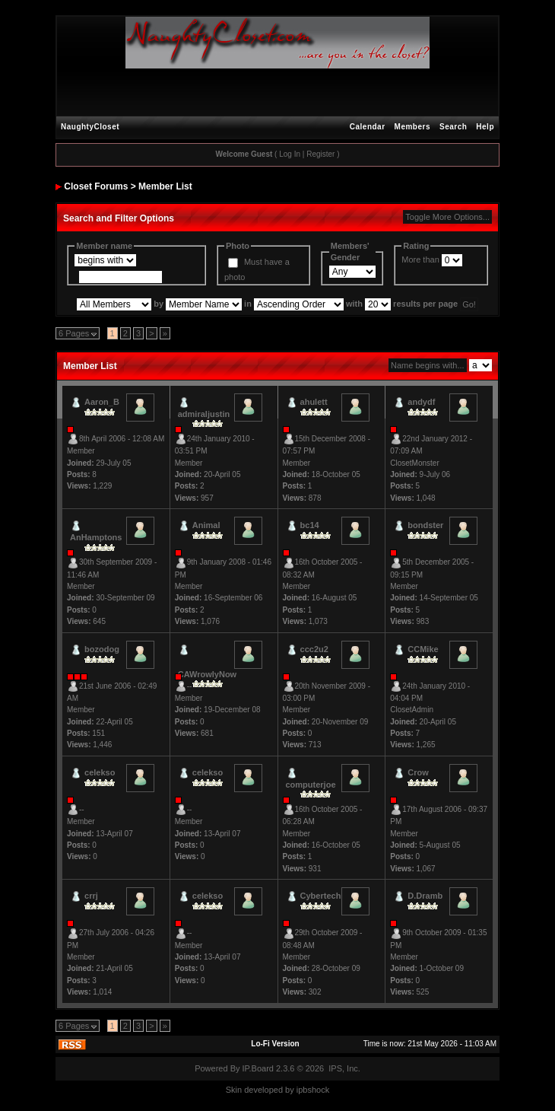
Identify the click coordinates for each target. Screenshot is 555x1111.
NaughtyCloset (90, 127)
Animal (206, 525)
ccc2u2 (314, 649)
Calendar (367, 127)
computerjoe (311, 784)
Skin (234, 1089)
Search (453, 127)
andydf (421, 401)
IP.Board (258, 1068)
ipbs (304, 1089)
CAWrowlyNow (207, 674)
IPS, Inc (343, 1068)
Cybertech (320, 895)
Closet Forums (96, 186)
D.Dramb (425, 895)
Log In (289, 154)
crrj (91, 895)
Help (485, 127)
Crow (418, 772)
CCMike (423, 649)
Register (320, 154)
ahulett (314, 401)
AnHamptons (96, 537)
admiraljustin (204, 414)
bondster (425, 525)
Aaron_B (101, 401)
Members (412, 127)
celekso (99, 772)
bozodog (101, 649)
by (289, 1089)
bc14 (309, 525)
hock (320, 1089)
